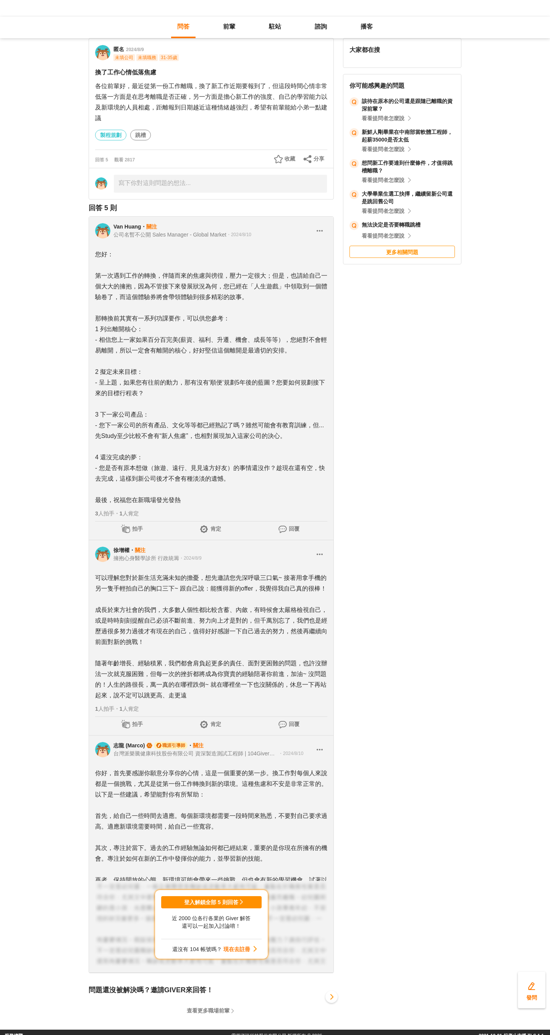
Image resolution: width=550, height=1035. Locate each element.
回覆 (294, 529)
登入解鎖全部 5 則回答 (211, 902)
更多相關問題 (402, 252)
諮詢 (321, 26)
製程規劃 (110, 135)
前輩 (229, 26)
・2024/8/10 (238, 234)
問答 (183, 26)
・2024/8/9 (190, 558)
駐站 (275, 26)
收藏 (290, 159)
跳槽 (140, 135)
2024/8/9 (135, 49)
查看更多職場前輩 (208, 1011)
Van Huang (127, 227)
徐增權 (121, 550)
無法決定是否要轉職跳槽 (391, 225)
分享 (319, 159)
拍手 (137, 529)
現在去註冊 (236, 949)
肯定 (215, 529)
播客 (367, 26)
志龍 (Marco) (129, 745)
